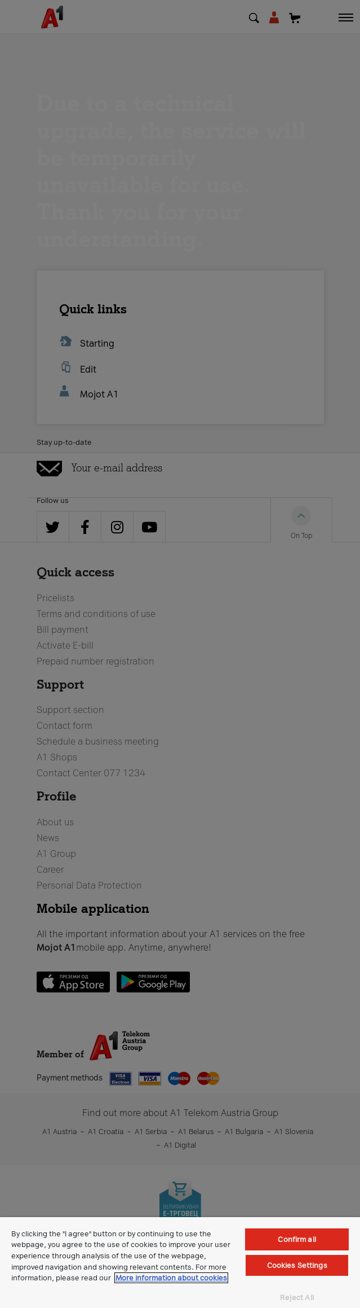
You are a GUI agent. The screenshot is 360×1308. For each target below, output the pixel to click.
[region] (180, 1262)
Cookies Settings (297, 1265)
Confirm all (296, 1239)
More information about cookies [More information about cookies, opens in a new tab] (171, 1278)
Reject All (296, 1297)
